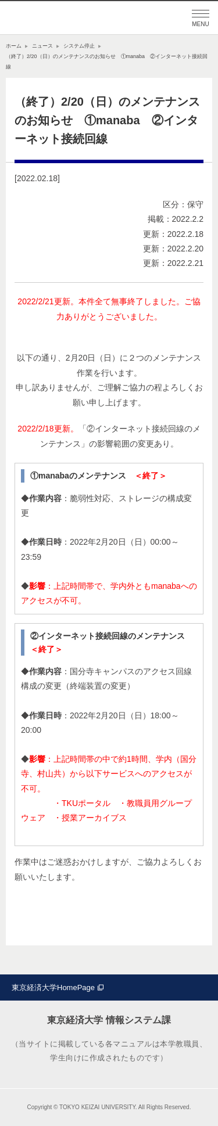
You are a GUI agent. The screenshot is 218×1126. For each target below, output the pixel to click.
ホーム (14, 46)
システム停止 (79, 46)
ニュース (42, 46)
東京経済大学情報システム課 (64, 18)
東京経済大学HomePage (53, 987)
